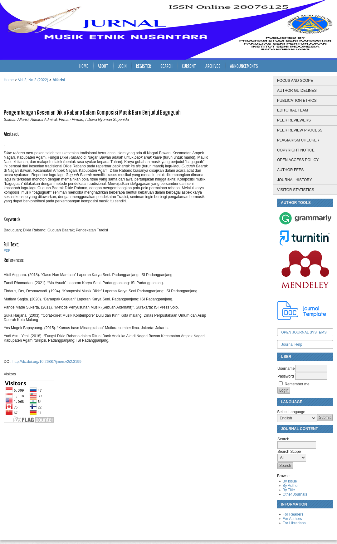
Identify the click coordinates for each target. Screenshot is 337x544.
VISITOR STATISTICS (295, 190)
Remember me (297, 384)
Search (166, 66)
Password (285, 376)
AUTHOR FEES (290, 170)
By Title (288, 490)
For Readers (292, 514)
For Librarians (293, 523)
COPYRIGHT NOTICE (296, 150)
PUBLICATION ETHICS (296, 100)
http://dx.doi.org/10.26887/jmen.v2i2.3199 (46, 361)
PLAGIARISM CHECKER (298, 140)
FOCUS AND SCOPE (295, 80)
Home (83, 66)
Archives (213, 66)
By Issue (289, 481)
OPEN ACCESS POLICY (298, 160)
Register (143, 66)
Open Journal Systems (304, 332)
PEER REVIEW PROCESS (299, 130)
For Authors (292, 519)
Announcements (244, 66)
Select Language (291, 412)
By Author (290, 485)
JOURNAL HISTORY (294, 180)
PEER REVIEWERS (294, 120)
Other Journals (294, 494)
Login (122, 66)
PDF (7, 250)
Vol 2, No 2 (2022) (33, 80)
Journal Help (291, 344)
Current (189, 66)
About (103, 66)
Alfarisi (58, 80)
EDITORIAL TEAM (292, 110)
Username (286, 368)
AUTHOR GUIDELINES (297, 90)
